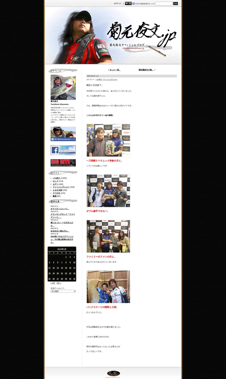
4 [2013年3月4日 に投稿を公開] (49, 262)
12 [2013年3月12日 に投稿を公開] (53, 268)
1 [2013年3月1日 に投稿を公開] (66, 257)
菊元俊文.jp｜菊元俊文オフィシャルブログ (113, 35)
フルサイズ (130, 3)
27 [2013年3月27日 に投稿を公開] (58, 279)
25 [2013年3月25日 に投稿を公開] (49, 279)
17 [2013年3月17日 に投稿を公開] (74, 268)
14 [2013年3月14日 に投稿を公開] (62, 268)
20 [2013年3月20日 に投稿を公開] (58, 273)
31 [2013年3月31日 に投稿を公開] (74, 279)
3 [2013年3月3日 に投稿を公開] (74, 257)
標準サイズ (123, 3)
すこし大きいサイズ (126, 3)
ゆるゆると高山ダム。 (60, 231)
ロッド (55, 181)
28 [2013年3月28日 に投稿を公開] (62, 279)
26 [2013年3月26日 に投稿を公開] (53, 279)
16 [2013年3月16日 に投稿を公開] (70, 268)
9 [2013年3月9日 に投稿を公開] (70, 262)
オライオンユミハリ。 (60, 209)
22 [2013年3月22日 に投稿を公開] (66, 273)
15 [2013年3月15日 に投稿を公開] (66, 268)
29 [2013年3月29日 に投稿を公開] (66, 279)
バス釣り (56, 178)
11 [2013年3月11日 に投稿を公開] (49, 268)
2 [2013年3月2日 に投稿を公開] (70, 257)
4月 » (59, 283)
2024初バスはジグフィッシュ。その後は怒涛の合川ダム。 (62, 239)
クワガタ (56, 193)
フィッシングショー (61, 187)
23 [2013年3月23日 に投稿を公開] (70, 273)
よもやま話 (57, 190)
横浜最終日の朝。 (146, 70)
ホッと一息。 (115, 70)
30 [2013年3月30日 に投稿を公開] (70, 279)
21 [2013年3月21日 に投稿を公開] (62, 273)
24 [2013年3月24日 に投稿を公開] (74, 273)
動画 (54, 196)
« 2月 (53, 283)
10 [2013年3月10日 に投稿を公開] (74, 262)
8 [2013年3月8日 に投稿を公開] (66, 262)
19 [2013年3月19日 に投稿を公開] (53, 273)
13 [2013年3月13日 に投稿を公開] (58, 268)
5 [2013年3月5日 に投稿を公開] (53, 262)
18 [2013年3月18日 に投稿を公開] (49, 273)
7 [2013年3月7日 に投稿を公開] (61, 262)
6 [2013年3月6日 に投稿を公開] (57, 262)
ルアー (55, 184)
